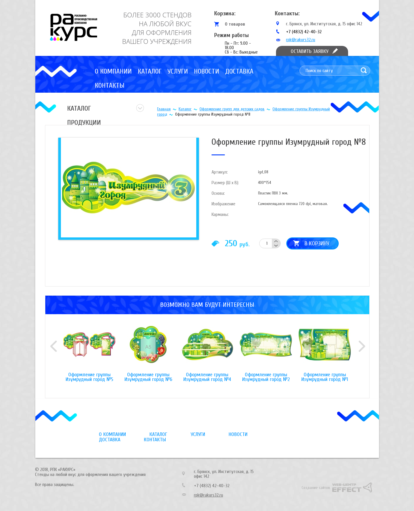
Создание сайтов (316, 487)
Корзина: (224, 13)
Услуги (177, 71)
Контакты (109, 85)
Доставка (239, 71)
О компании (113, 71)
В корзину (317, 243)
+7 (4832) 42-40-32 (304, 31)
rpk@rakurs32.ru (300, 39)
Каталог (150, 71)
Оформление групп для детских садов (232, 108)
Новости (206, 71)
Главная (164, 108)
